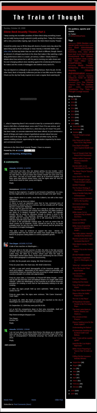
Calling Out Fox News (80, 282)
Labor (90, 63)
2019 (73, 99)
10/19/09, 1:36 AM (26, 189)
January (76, 387)
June (75, 371)
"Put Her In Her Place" (80, 299)
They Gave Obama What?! (82, 290)
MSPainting (72, 65)
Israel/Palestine (75, 63)
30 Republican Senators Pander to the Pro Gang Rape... (81, 304)
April (75, 378)
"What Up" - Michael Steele (82, 265)
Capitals (71, 50)
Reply (11, 183)
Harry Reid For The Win (80, 177)
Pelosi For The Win (79, 220)
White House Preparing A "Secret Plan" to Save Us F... (82, 351)
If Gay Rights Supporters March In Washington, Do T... (82, 260)
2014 (73, 108)
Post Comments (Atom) (22, 404)
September (77, 362)
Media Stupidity (85, 65)
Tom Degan (13, 243)
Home (33, 400)
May (74, 374)
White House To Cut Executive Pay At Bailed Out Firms (81, 214)
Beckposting (15, 154)
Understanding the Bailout (81, 327)
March (75, 381)
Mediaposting (26, 154)
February (76, 384)
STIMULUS (72, 78)
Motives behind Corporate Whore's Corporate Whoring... (81, 160)
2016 (73, 102)
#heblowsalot (72, 43)
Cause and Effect (78, 223)
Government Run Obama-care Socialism (80, 57)
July (74, 368)
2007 (73, 394)
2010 (73, 120)
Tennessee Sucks (74, 82)
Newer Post (8, 400)
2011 (73, 117)
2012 (73, 114)
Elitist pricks (88, 52)
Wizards (86, 92)
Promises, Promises (79, 279)
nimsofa (12, 168)
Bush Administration (83, 47)
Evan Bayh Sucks (74, 54)
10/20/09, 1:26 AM (23, 329)
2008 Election (83, 43)
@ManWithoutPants (78, 36)
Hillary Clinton (87, 61)
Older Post (59, 400)
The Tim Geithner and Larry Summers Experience (80, 87)
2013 (73, 111)
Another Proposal (78, 185)
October (76, 132)
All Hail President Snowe (81, 255)
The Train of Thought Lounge (80, 90)
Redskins (90, 76)
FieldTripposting (87, 54)
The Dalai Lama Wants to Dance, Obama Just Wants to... (81, 311)
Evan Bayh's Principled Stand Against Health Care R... (82, 148)
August (75, 365)
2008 (73, 391)
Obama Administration (80, 72)
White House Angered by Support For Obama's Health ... (81, 228)
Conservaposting (87, 50)
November (77, 129)
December (77, 126)
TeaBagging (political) (80, 80)
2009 (73, 124)
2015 (73, 105)
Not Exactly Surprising (80, 204)
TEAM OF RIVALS (85, 78)
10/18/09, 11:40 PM (23, 168)
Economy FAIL (75, 52)
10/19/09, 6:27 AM (25, 243)
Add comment (10, 345)
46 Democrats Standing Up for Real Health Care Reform (82, 333)
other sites (7, 51)
